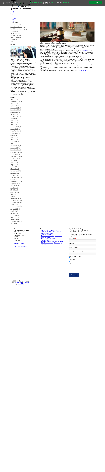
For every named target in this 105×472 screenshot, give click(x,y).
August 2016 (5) (17, 341)
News (31, 20)
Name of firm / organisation (77, 422)
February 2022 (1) (18, 202)
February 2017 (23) (18, 324)
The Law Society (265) (19, 62)
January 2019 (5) (17, 257)
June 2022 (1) (17, 196)
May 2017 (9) (16, 315)
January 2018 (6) (17, 292)
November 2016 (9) (18, 332)
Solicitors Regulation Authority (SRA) (51, 432)
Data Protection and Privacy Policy (51, 398)
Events (39, 20)
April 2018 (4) (16, 283)
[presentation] (82, 441)
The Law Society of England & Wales (51, 413)
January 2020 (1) (17, 231)
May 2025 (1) (16, 191)
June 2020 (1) (17, 220)
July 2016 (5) (16, 344)
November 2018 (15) (18, 263)
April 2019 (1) (16, 249)
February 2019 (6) (18, 254)
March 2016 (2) (17, 353)
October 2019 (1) (17, 237)
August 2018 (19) (18, 272)
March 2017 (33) (17, 321)
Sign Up (73, 448)
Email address (73, 417)
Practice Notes (45, 427)
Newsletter (72, 431)
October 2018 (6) (17, 266)
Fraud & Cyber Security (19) (21, 50)
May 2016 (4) (16, 347)
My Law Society (45, 418)
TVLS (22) (15, 64)
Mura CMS (77, 462)
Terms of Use (59, 2)
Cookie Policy (73, 2)
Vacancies (54, 20)
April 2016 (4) (16, 350)
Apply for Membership (22, 176)
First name (72, 407)
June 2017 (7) (17, 312)
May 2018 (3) (16, 280)
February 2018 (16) (18, 289)
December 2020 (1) (18, 214)
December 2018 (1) (18, 260)
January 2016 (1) (17, 356)
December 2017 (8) (18, 295)
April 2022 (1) (16, 199)
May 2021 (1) (16, 211)
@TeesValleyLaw (19, 406)
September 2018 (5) (18, 269)
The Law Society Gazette (48, 422)
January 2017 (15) (18, 327)
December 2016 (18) (18, 330)
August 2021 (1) (17, 208)
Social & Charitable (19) (19, 59)
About (72, 20)
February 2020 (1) (18, 228)
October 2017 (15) (18, 301)
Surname (71, 412)
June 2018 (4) (17, 277)
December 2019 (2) (18, 234)
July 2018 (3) (16, 275)
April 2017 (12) (17, 318)
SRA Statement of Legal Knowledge (51, 437)
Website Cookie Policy (47, 408)
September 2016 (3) (18, 338)
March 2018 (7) (17, 286)
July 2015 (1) (16, 361)
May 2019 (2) (16, 246)
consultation (88, 83)
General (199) (16, 53)
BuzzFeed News (86, 122)
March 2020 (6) (17, 225)
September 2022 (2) (18, 194)
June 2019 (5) (17, 243)
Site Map (43, 442)
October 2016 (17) (18, 335)
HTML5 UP (53, 462)
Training (71, 436)
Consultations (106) (18, 44)
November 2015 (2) (18, 359)
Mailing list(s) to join (74, 427)
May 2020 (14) (17, 223)
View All (15, 67)
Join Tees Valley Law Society (49, 393)
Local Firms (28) (17, 56)
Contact (80, 20)
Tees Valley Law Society (21, 409)
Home (24, 20)
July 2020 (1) (16, 217)
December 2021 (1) (18, 205)
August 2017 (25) (18, 306)
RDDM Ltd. (61, 462)
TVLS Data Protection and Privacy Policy (36, 2)
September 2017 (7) (18, 304)
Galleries (64, 20)
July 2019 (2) (16, 240)
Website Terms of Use (47, 403)
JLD (46, 20)
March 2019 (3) (17, 251)
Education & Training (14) (20, 47)
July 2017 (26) (17, 309)
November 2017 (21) (18, 298)
